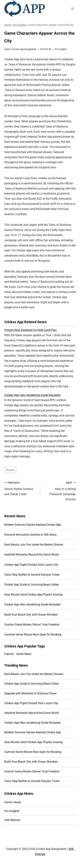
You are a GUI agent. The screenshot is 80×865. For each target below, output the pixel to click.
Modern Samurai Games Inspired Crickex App (32, 524)
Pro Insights (19, 24)
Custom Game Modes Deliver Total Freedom (32, 624)
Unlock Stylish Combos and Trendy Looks (20, 488)
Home (7, 24)
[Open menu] (72, 8)
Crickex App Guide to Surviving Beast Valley (31, 584)
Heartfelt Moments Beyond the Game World (31, 554)
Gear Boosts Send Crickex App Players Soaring (33, 594)
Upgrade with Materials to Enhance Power (30, 693)
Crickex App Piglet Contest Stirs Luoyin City (31, 564)
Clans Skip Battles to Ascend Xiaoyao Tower (32, 574)
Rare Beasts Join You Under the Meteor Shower (33, 544)
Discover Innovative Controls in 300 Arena (30, 534)
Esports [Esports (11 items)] (9, 654)
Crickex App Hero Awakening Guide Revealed (32, 395)
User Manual (12, 820)
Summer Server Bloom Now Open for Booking (32, 634)
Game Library (12, 802)
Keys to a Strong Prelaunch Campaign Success (59, 490)
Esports (10, 470)
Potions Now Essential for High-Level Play (30, 330)
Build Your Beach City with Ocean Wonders (31, 614)
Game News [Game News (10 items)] (23, 654)
